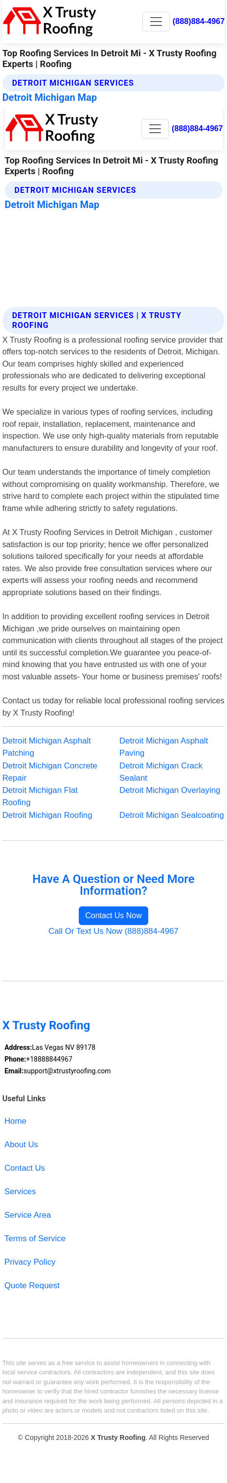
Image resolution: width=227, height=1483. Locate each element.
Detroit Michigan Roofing (47, 815)
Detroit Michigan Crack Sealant (161, 772)
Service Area (27, 1215)
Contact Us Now (113, 915)
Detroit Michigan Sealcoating (171, 815)
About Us (21, 1144)
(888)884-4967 (199, 21)
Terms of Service (35, 1238)
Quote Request (32, 1285)
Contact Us (24, 1168)
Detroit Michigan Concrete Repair (49, 772)
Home (15, 1121)
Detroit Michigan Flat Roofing (40, 796)
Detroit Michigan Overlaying (169, 790)
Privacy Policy (30, 1262)
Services (20, 1191)
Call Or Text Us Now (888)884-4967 (113, 931)
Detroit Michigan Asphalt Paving (163, 747)
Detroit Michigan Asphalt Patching (46, 747)
